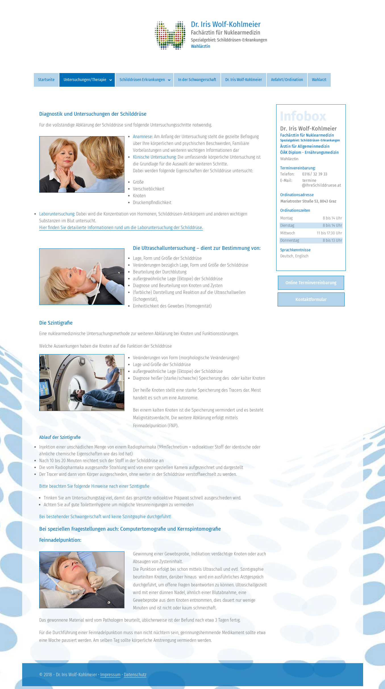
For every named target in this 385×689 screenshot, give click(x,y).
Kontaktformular (311, 299)
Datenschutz (135, 674)
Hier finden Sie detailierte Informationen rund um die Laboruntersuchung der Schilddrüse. (121, 227)
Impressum (110, 674)
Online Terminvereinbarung (311, 282)
